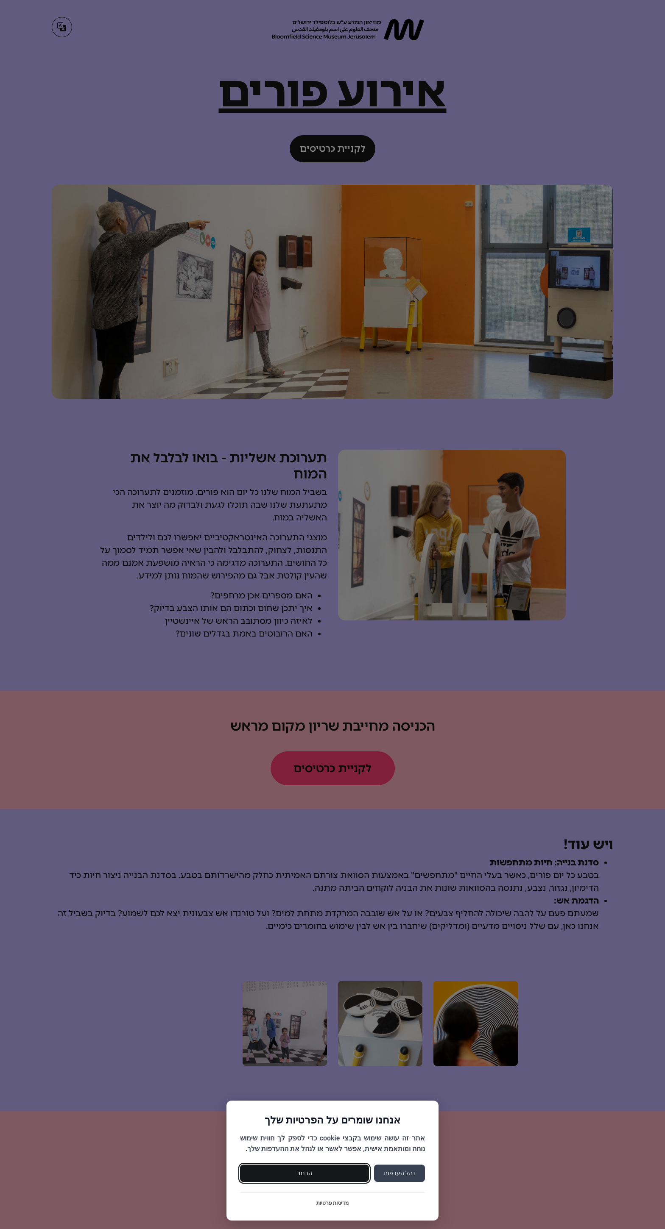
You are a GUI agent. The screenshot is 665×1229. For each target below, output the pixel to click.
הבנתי (304, 1173)
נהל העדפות (399, 1173)
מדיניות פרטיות (332, 1203)
